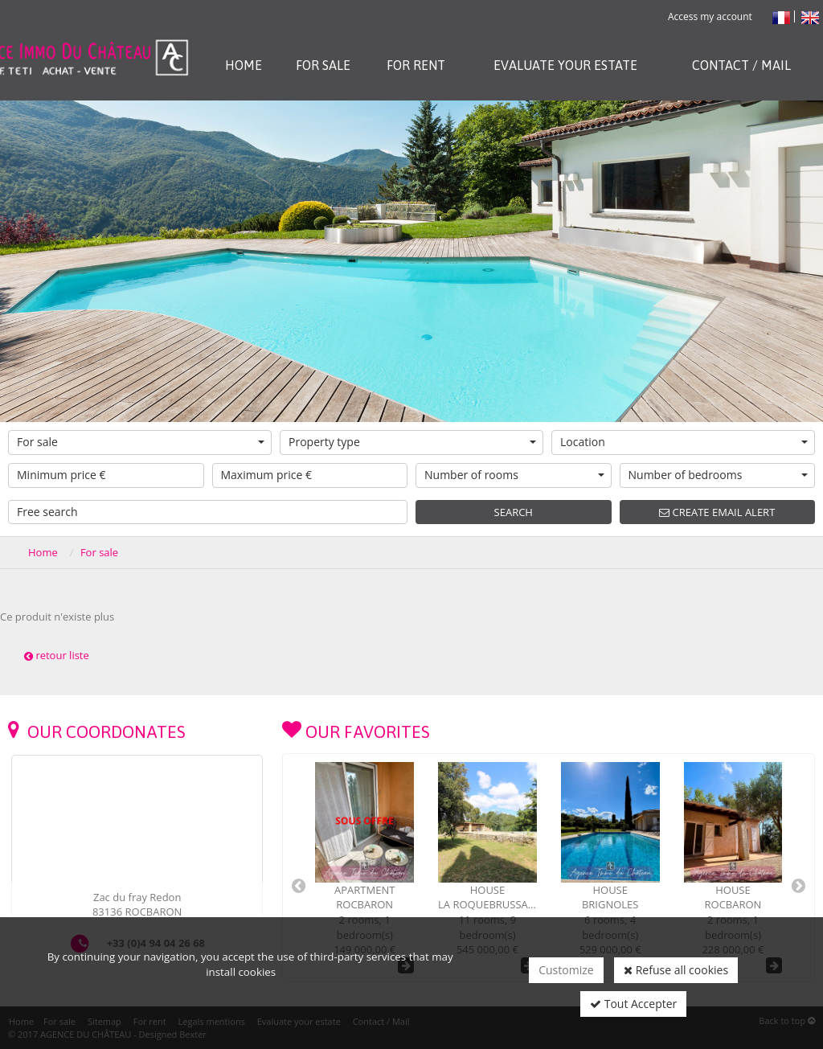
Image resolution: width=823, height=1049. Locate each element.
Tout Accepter (633, 1003)
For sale (140, 441)
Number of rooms (514, 474)
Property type (412, 441)
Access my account (710, 16)
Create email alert (717, 512)
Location (684, 441)
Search (513, 512)
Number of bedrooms (719, 474)
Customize (565, 969)
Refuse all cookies (676, 969)
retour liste (56, 655)
